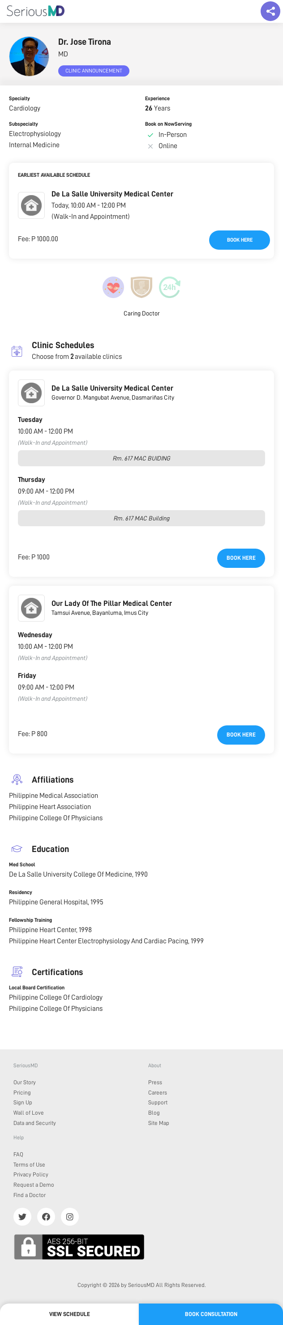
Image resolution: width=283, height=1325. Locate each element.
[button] (31, 205)
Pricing (22, 1092)
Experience (157, 98)
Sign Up (22, 1102)
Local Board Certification (36, 987)
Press (155, 1082)
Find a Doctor (29, 1195)
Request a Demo (33, 1185)
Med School (22, 864)
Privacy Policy (30, 1174)
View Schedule (69, 1314)
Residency (20, 892)
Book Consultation (211, 1314)
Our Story (24, 1082)
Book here (240, 240)
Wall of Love (28, 1113)
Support (157, 1102)
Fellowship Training (30, 920)
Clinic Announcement (93, 70)
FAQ (18, 1154)
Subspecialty (23, 124)
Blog (154, 1113)
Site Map (158, 1123)
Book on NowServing (168, 124)
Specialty (19, 98)
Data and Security (34, 1123)
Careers (157, 1092)
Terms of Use (29, 1164)
